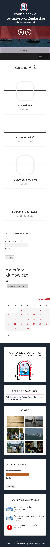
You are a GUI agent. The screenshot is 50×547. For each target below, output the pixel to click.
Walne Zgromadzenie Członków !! (26, 525)
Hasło (7, 248)
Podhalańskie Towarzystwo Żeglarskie (25, 16)
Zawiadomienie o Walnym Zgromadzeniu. (23, 508)
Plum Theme (29, 541)
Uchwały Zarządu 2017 (17, 286)
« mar (7, 335)
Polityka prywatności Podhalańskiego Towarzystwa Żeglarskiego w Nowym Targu (24, 398)
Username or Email (13, 241)
